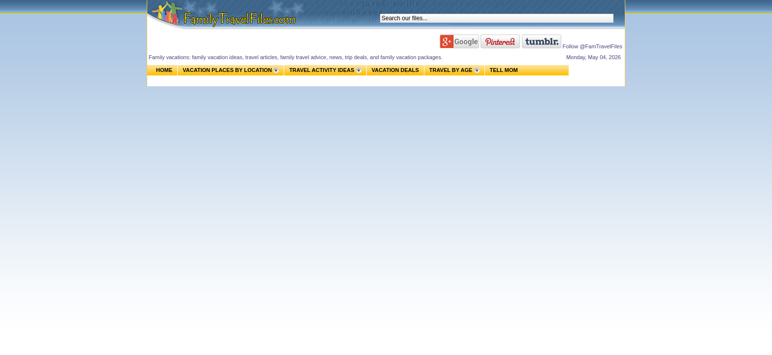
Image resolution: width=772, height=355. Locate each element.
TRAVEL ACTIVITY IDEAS (321, 70)
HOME (164, 70)
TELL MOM (504, 70)
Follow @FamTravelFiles (592, 46)
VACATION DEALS (395, 70)
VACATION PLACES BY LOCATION (227, 70)
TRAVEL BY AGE (451, 70)
